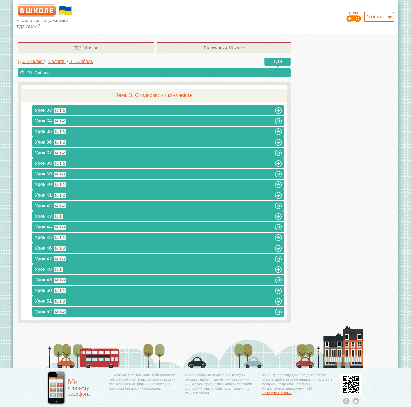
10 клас (86, 47)
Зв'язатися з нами (277, 393)
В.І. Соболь (38, 72)
